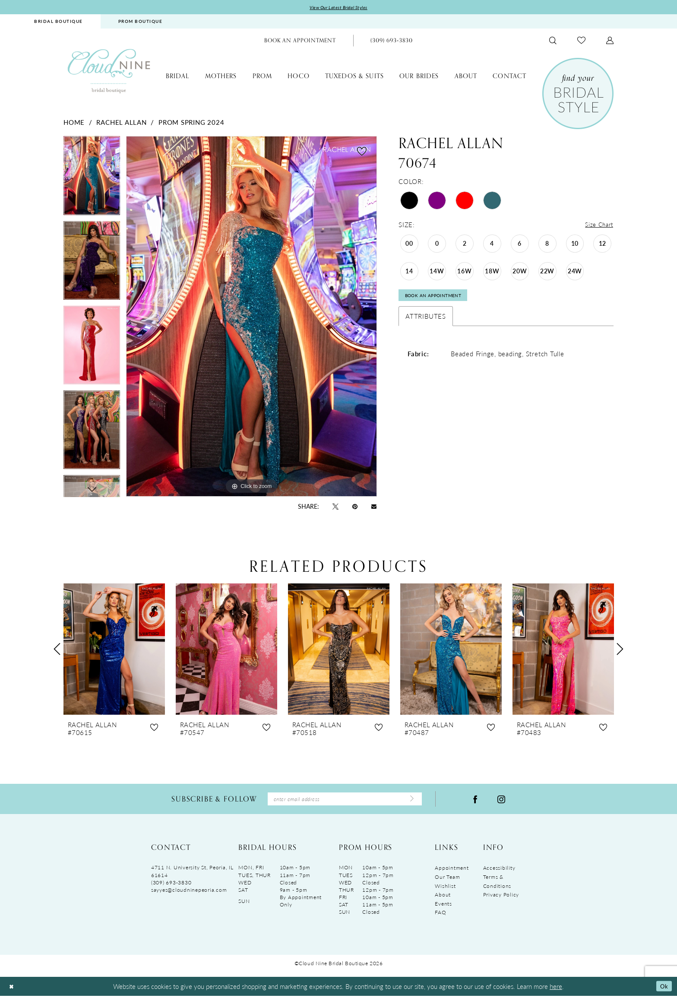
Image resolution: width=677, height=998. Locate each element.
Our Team (447, 879)
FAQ (440, 915)
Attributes (425, 319)
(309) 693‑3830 (171, 885)
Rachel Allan (121, 122)
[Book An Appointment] (300, 41)
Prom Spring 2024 (191, 122)
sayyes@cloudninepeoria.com (189, 892)
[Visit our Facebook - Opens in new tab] (475, 800)
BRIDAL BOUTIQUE (58, 22)
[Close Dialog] (12, 988)
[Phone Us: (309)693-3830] (391, 41)
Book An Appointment (439, 298)
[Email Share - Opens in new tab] (374, 506)
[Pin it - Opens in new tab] (355, 506)
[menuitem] (58, 22)
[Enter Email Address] (345, 800)
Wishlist (445, 888)
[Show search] (553, 41)
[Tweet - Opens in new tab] (335, 506)
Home (74, 122)
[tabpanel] (91, 179)
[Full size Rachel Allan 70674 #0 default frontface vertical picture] (251, 317)
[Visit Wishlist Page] (581, 41)
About (443, 897)
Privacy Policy (501, 897)
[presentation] (114, 650)
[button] (610, 41)
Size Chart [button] (597, 225)
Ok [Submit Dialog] (663, 988)
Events (443, 906)
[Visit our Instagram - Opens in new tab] (501, 800)
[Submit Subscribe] (410, 800)
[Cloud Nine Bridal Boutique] (108, 71)
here (556, 988)
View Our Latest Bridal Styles (338, 7)
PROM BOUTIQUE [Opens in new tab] (140, 22)
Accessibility (499, 870)
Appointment (451, 870)
